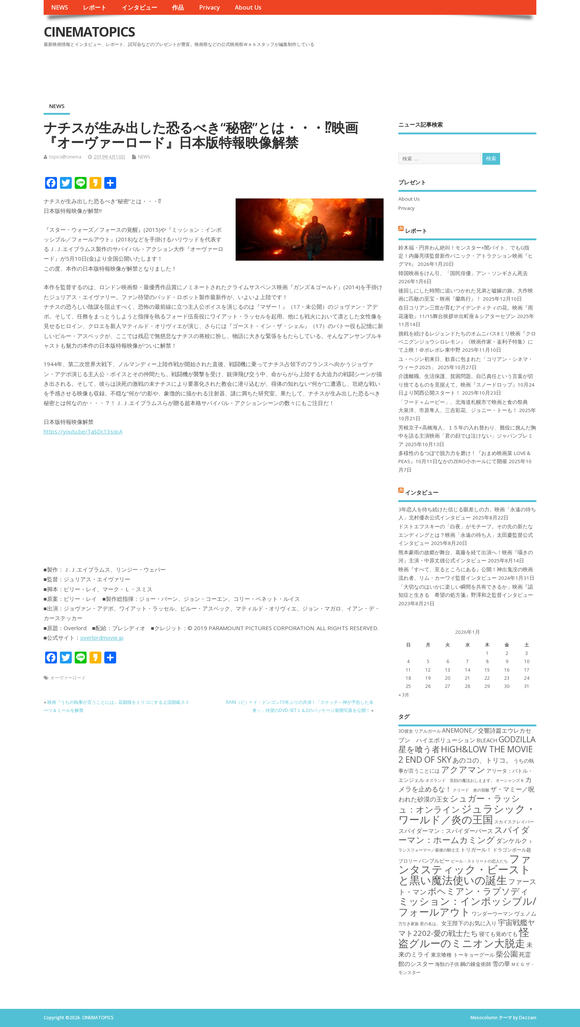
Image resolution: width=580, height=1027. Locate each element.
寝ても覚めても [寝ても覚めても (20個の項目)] (498, 933)
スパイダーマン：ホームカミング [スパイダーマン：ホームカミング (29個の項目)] (464, 834)
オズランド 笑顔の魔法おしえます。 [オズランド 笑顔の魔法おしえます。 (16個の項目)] (460, 780)
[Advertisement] (395, 70)
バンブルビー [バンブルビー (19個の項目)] (434, 860)
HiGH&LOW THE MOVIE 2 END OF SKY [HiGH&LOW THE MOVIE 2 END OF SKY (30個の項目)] (465, 754)
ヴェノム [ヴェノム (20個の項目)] (525, 913)
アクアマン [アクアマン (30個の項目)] (463, 769)
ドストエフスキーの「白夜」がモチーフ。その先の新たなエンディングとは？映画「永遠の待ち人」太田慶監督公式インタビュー (465, 534)
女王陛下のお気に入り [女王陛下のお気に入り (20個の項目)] (469, 923)
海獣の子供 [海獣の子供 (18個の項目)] (447, 964)
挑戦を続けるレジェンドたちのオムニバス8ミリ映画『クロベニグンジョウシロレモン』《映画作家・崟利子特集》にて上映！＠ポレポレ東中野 (467, 342)
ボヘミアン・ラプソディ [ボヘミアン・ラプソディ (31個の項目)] (478, 891)
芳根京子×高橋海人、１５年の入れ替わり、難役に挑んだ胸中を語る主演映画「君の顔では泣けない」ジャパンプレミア (467, 436)
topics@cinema (65, 157)
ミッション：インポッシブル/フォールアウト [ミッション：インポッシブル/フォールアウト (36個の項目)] (467, 906)
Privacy (209, 7)
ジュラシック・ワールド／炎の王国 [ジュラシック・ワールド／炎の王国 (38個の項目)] (467, 814)
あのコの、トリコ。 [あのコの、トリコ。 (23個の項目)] (482, 760)
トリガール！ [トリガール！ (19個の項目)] (476, 849)
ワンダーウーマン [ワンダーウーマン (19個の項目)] (492, 913)
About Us (248, 7)
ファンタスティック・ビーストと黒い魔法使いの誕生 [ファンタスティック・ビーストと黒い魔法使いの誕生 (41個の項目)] (464, 869)
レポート (95, 7)
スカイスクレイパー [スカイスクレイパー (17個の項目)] (514, 822)
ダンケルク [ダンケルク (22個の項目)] (511, 840)
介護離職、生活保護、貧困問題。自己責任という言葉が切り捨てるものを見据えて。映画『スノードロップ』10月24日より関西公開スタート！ (466, 384)
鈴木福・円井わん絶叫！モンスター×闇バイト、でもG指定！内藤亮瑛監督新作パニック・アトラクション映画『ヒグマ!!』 (465, 256)
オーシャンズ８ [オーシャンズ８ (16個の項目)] (510, 780)
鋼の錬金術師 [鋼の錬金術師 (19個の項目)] (475, 963)
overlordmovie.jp (102, 637)
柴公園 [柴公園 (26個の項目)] (507, 954)
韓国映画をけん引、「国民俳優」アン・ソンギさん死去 (463, 273)
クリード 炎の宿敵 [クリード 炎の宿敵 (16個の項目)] (471, 790)
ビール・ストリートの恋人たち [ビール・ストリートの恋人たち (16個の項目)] (479, 861)
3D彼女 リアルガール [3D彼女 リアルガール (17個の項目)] (419, 731)
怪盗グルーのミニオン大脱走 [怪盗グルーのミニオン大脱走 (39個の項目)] (463, 937)
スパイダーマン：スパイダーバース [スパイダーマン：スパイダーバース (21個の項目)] (445, 831)
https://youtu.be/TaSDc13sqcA (83, 431)
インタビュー (139, 7)
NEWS (59, 7)
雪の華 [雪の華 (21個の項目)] (501, 964)
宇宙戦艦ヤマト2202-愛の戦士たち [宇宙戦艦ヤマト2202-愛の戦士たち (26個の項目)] (466, 927)
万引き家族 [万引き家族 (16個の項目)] (408, 923)
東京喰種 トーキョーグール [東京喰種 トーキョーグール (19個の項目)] (463, 954)
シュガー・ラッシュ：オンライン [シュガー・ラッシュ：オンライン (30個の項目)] (459, 803)
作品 (178, 7)
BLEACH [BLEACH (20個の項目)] (487, 740)
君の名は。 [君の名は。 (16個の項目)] (430, 923)
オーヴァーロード (68, 678)
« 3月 (403, 695)
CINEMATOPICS (89, 32)
